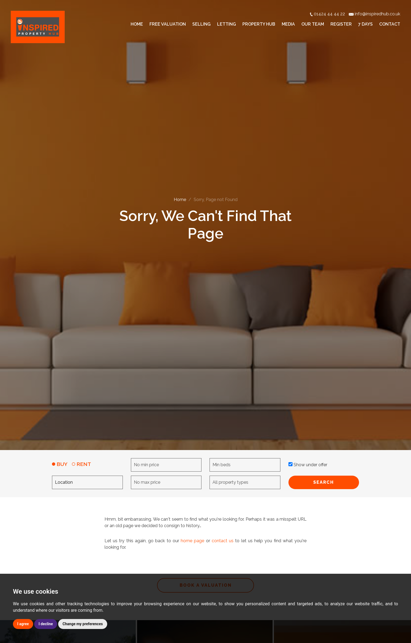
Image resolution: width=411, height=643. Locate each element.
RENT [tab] (81, 464)
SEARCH (323, 482)
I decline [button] (46, 624)
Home (137, 24)
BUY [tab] (59, 464)
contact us (223, 540)
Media (288, 24)
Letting (226, 24)
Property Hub (258, 24)
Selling (201, 24)
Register (341, 24)
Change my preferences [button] (82, 624)
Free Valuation (167, 24)
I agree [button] (23, 624)
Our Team (312, 24)
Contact (389, 24)
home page (192, 540)
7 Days (365, 24)
